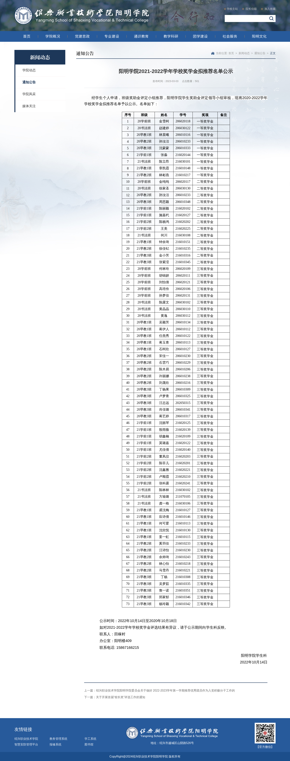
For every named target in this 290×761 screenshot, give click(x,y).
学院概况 (52, 36)
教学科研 (170, 36)
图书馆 (89, 744)
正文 (273, 53)
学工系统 (90, 738)
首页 (27, 36)
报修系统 (55, 744)
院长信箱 (251, 8)
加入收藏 (270, 8)
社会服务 (229, 36)
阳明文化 (259, 36)
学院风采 (29, 94)
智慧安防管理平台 (26, 744)
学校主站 (232, 8)
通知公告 (29, 82)
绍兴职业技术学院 (26, 738)
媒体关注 (29, 106)
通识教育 (141, 36)
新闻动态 (244, 53)
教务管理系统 (58, 738)
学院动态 (29, 70)
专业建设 (111, 36)
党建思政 (82, 36)
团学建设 (200, 36)
